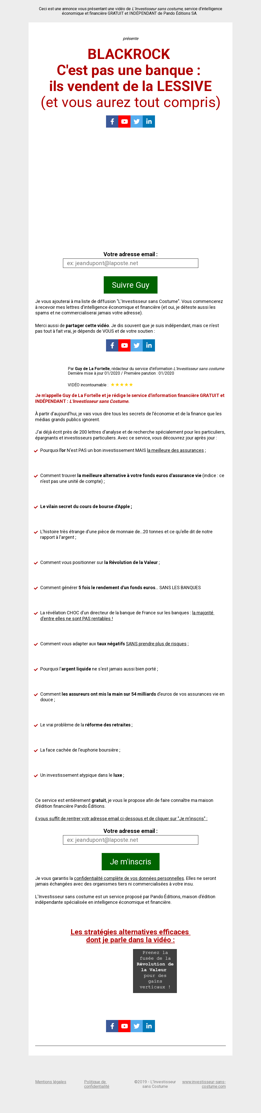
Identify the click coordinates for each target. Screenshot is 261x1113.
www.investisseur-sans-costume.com (204, 1084)
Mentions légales (50, 1081)
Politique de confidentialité (96, 1084)
